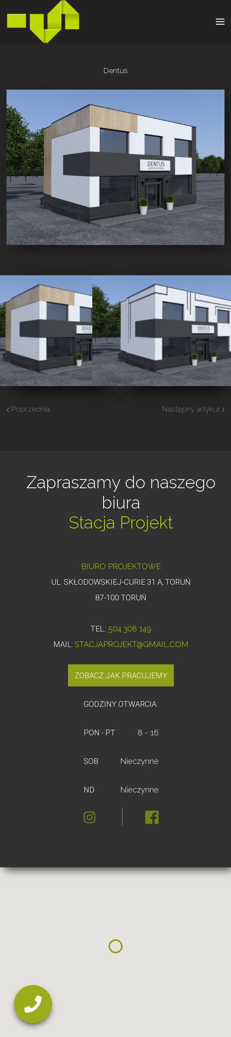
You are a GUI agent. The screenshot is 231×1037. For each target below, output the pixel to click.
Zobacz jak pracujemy (121, 675)
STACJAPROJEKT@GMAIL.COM (132, 644)
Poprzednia (28, 409)
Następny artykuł (193, 409)
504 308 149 (129, 628)
